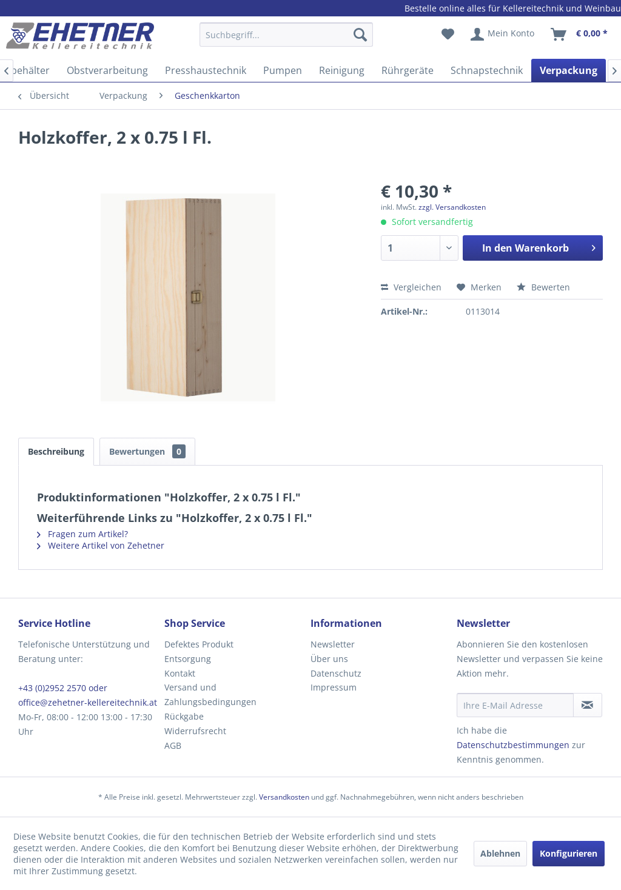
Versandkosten (284, 797)
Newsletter (332, 644)
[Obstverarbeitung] (107, 70)
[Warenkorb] (580, 34)
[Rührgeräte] (407, 70)
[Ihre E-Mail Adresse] (515, 705)
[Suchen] (360, 34)
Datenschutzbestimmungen (513, 745)
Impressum (333, 687)
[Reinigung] (341, 70)
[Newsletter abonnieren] (587, 705)
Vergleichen (411, 287)
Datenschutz (335, 673)
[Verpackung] (568, 70)
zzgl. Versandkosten (452, 207)
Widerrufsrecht (195, 731)
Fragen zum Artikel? (82, 534)
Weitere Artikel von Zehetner (100, 545)
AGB (172, 745)
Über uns (329, 658)
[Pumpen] (282, 70)
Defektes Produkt (198, 644)
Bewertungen (147, 451)
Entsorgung (187, 658)
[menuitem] (287, 40)
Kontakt (179, 673)
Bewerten (543, 287)
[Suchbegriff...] (287, 34)
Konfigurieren (568, 853)
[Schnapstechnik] (486, 70)
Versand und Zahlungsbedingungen (210, 694)
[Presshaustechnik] (205, 70)
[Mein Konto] (503, 34)
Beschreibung (56, 451)
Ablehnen (500, 853)
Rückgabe (184, 716)
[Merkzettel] (447, 34)
